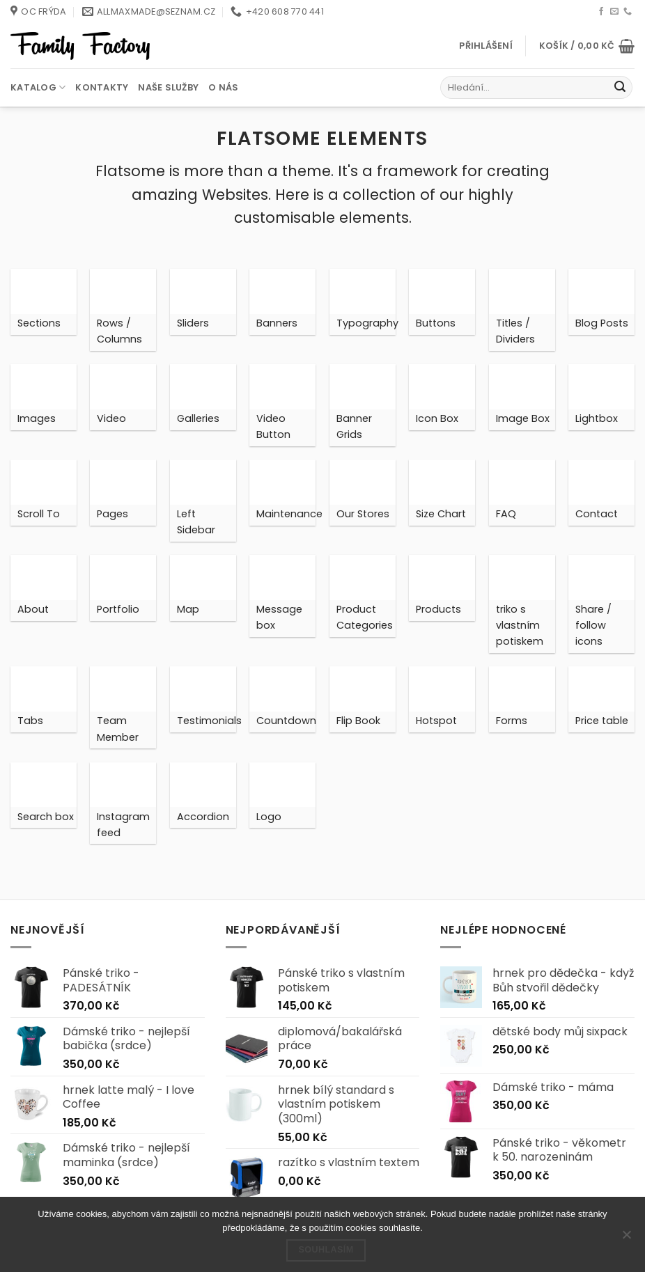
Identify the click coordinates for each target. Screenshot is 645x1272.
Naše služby (168, 87)
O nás (223, 87)
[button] (486, 45)
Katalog (37, 87)
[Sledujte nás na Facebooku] (601, 12)
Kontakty (101, 87)
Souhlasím (325, 1250)
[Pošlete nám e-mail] (614, 12)
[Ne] (626, 1238)
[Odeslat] (620, 88)
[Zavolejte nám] (627, 12)
